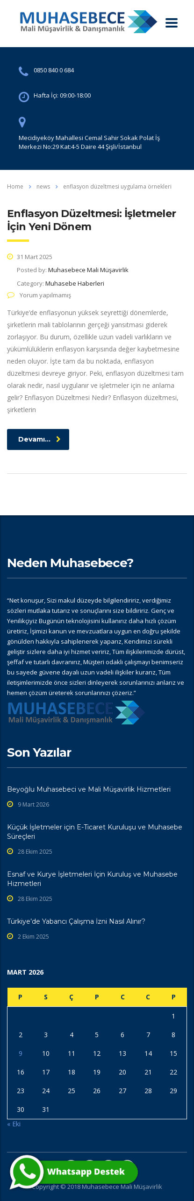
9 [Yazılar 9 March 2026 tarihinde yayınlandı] (20, 1053)
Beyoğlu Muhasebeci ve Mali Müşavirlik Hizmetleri (89, 789)
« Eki (14, 1123)
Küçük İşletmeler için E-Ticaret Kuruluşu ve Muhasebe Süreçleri (94, 832)
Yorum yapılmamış (39, 295)
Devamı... (39, 439)
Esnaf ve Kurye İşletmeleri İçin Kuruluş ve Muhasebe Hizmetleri (92, 879)
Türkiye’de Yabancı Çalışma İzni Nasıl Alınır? (76, 921)
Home (15, 186)
